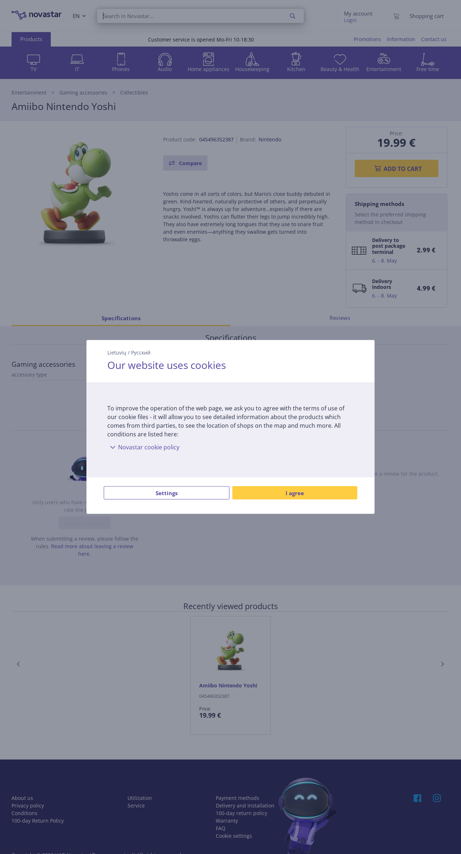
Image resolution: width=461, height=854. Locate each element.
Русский (141, 352)
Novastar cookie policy (143, 447)
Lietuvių (116, 352)
